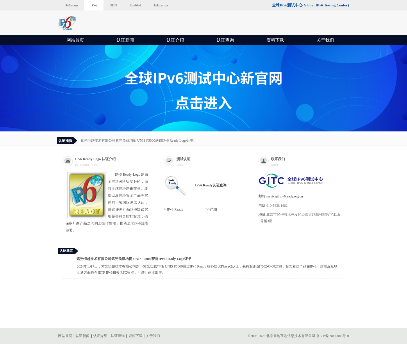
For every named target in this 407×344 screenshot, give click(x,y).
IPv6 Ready (175, 209)
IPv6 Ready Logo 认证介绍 (95, 159)
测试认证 (183, 159)
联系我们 (278, 159)
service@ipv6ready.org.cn (284, 196)
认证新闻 (125, 40)
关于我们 (325, 40)
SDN (113, 5)
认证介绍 (175, 40)
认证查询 (225, 40)
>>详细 (201, 209)
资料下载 (275, 40)
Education (161, 5)
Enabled (135, 5)
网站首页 (75, 40)
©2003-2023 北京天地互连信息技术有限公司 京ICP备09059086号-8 (298, 336)
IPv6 (93, 5)
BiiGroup (71, 5)
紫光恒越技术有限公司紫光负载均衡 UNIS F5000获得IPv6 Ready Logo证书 (137, 140)
